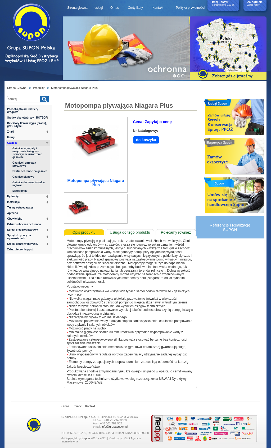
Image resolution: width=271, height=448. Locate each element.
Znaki (27, 131)
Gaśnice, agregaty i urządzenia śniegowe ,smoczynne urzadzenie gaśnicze (27, 153)
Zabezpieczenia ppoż (20, 249)
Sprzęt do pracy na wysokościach (27, 237)
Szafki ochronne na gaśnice (29, 171)
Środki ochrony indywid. (27, 243)
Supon (86, 438)
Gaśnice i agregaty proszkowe (24, 164)
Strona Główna (16, 87)
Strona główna (77, 8)
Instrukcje (27, 202)
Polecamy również (176, 232)
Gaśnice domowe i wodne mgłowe (28, 184)
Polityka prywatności (190, 8)
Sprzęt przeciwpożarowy (27, 229)
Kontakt (157, 8)
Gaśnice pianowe (23, 176)
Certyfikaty (135, 8)
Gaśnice (27, 143)
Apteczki (12, 213)
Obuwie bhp (27, 218)
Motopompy (20, 190)
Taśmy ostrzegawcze (20, 207)
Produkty (38, 87)
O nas (114, 8)
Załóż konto (253, 4)
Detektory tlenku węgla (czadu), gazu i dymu (27, 125)
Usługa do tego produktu (130, 232)
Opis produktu (84, 232)
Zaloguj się (255, 1)
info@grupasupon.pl (115, 426)
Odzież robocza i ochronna (24, 224)
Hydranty (27, 196)
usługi (98, 8)
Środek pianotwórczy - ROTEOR (27, 117)
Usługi (11, 137)
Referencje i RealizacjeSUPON (230, 227)
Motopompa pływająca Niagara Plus (74, 87)
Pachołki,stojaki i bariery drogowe (22, 111)
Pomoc (77, 406)
